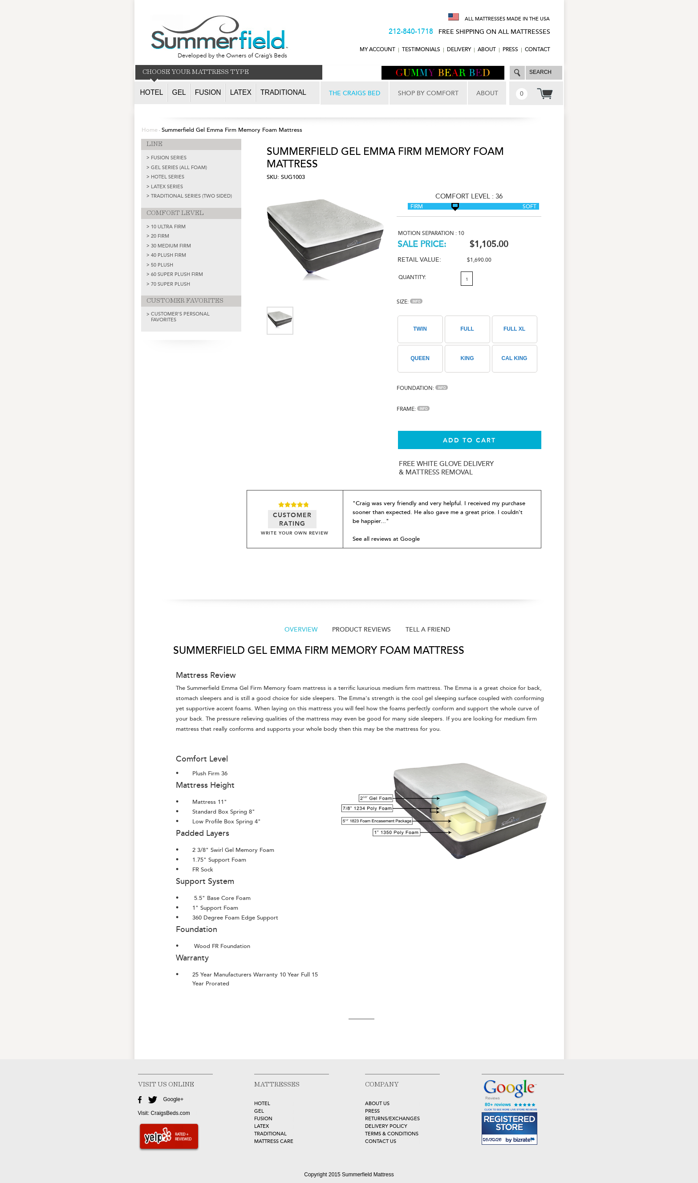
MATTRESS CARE (273, 1141)
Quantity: (412, 277)
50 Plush (162, 265)
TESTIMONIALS (421, 49)
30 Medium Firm (171, 246)
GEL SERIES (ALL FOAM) (179, 167)
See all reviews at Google (386, 539)
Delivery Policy (386, 1126)
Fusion (208, 92)
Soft (529, 206)
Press (510, 49)
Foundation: (422, 388)
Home (150, 130)
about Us (377, 1103)
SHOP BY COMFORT (428, 93)
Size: (409, 302)
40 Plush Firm (168, 255)
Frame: (413, 409)
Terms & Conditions (391, 1134)
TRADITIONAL (270, 1134)
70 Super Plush (170, 284)
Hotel (151, 92)
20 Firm (160, 236)
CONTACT (537, 49)
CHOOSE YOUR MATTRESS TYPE (195, 72)
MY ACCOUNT (377, 49)
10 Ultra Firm (168, 227)
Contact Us (380, 1141)
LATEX (261, 1126)
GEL (259, 1111)
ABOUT (487, 49)
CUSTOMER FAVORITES (184, 301)
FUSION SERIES (169, 158)
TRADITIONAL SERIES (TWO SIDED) (191, 196)
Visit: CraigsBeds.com (164, 1113)
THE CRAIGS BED (354, 93)
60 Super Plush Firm (177, 274)
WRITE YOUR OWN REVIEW (295, 533)
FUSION (263, 1119)
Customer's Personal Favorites (180, 317)
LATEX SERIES (167, 187)
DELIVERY (459, 49)
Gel (179, 92)
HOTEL (262, 1103)
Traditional (283, 92)
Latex (241, 92)
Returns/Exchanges (392, 1119)
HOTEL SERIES (167, 177)
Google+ (173, 1099)
